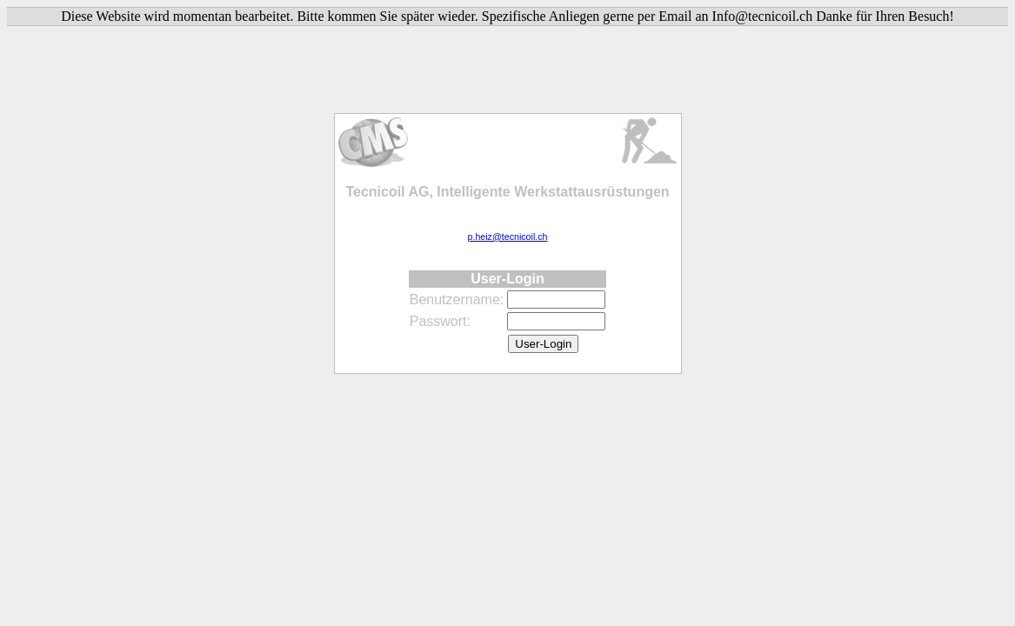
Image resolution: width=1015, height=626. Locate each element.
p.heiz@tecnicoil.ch (508, 236)
